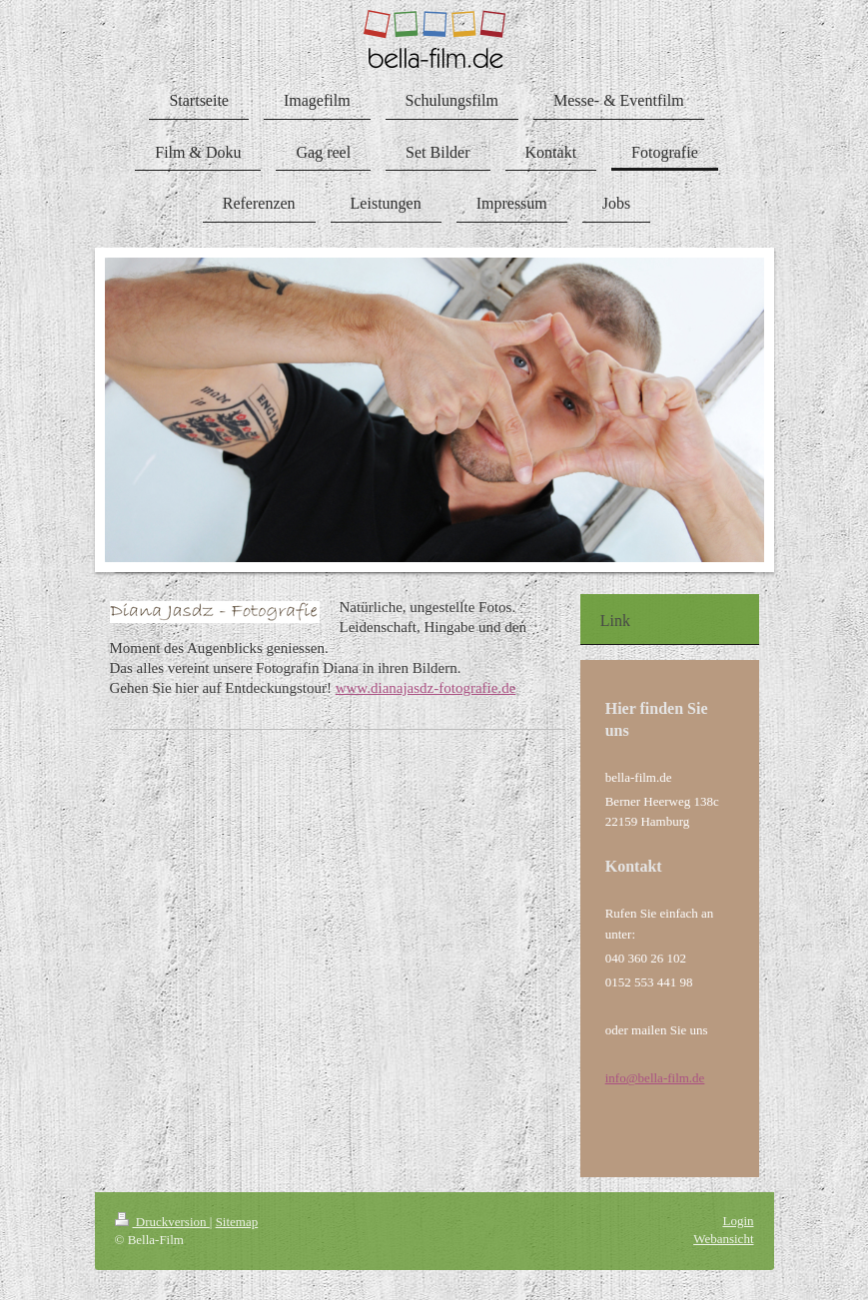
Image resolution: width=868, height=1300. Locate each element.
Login (737, 1220)
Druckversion (162, 1221)
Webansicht (723, 1238)
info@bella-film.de (655, 1077)
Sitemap (237, 1221)
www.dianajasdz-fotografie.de (426, 688)
